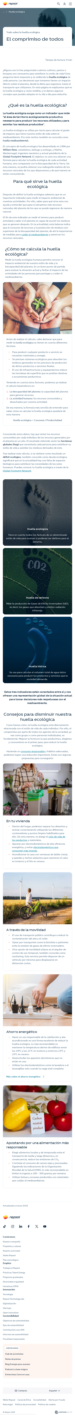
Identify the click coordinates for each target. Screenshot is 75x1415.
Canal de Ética (24, 1400)
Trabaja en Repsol (11, 1268)
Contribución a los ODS (13, 1330)
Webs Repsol (9, 1400)
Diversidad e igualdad (13, 1281)
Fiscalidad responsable (14, 1339)
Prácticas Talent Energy (14, 1272)
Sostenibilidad (11, 1315)
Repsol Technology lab (13, 1299)
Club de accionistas (14, 1354)
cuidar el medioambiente (34, 234)
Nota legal (8, 1404)
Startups (7, 1308)
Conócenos (9, 1236)
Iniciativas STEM (10, 1286)
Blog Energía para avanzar (17, 1364)
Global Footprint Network (17, 470)
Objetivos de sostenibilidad (16, 1320)
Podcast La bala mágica (16, 1369)
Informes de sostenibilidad (15, 1334)
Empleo (7, 1263)
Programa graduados (13, 1277)
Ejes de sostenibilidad (13, 1325)
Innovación (9, 1289)
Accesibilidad (39, 1400)
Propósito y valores (12, 1246)
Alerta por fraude (56, 1400)
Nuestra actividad (11, 1251)
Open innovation (10, 1312)
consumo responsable (33, 751)
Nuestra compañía (11, 1241)
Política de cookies (47, 1404)
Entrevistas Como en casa (17, 1374)
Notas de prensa (13, 1359)
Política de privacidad (25, 1404)
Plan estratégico (10, 1260)
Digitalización (9, 1303)
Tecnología (8, 1294)
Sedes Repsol (9, 1255)
